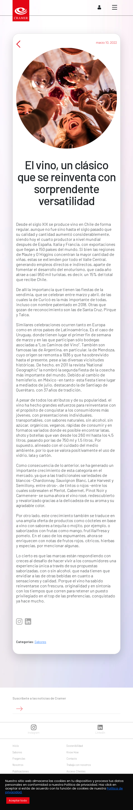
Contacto (71, 758)
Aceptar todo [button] (18, 800)
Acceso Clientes (76, 771)
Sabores (40, 646)
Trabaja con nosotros (78, 764)
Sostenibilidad (74, 745)
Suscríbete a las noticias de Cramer (39, 698)
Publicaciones (21, 771)
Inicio (16, 745)
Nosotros (18, 764)
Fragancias (19, 758)
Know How (72, 752)
